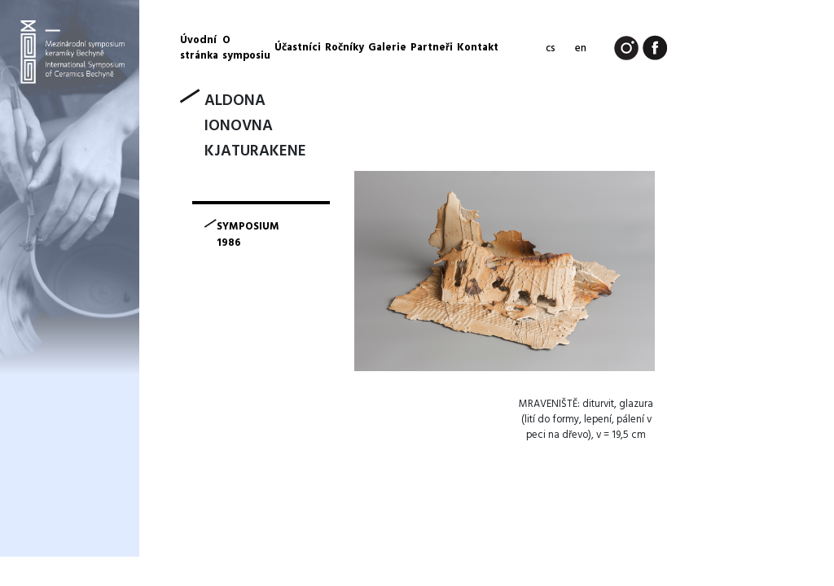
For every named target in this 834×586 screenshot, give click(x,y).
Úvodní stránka (199, 48)
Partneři (431, 47)
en (580, 48)
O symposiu (246, 48)
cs (550, 48)
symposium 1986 (248, 235)
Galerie (387, 47)
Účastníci (297, 47)
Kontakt (477, 47)
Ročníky (344, 47)
